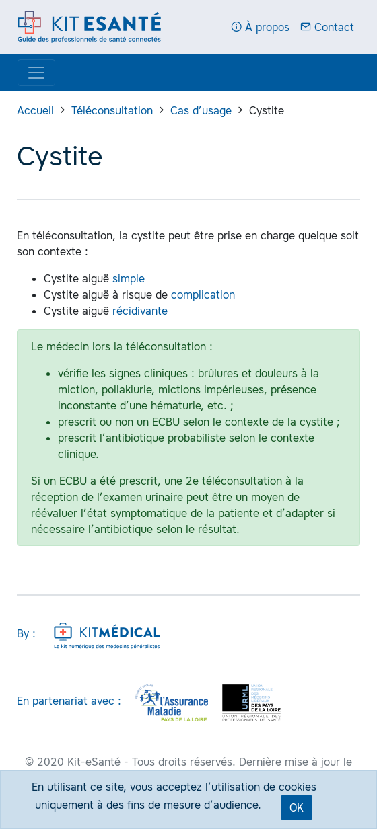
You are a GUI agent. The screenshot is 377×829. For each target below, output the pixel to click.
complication (203, 294)
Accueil (35, 110)
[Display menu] (36, 72)
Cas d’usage (201, 110)
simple (128, 278)
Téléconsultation (112, 110)
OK (296, 807)
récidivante (140, 310)
